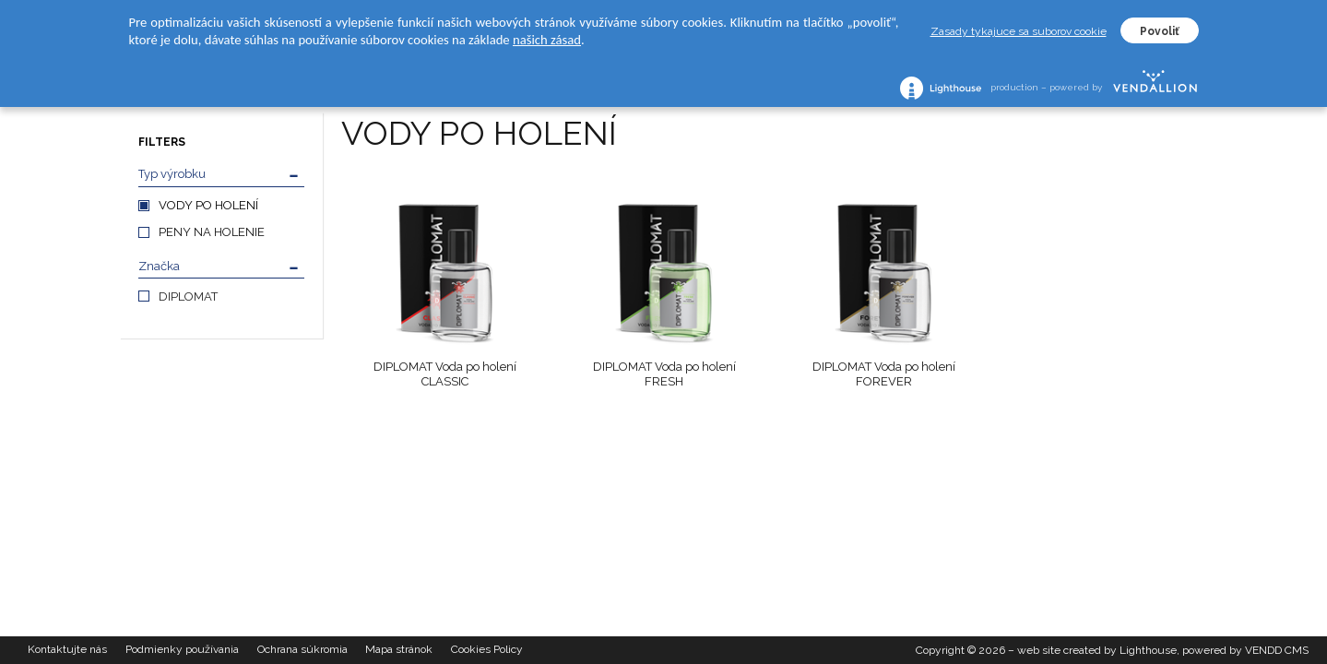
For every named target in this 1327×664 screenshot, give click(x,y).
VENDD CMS (1277, 650)
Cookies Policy (488, 650)
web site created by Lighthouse (1097, 650)
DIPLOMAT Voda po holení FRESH (664, 374)
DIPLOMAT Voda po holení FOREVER (883, 374)
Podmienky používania (182, 650)
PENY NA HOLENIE (212, 232)
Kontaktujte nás (67, 650)
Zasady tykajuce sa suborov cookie (1018, 31)
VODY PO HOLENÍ (208, 205)
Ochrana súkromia (302, 650)
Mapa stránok (399, 650)
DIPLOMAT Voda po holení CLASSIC (444, 374)
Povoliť (1159, 31)
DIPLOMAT (188, 296)
